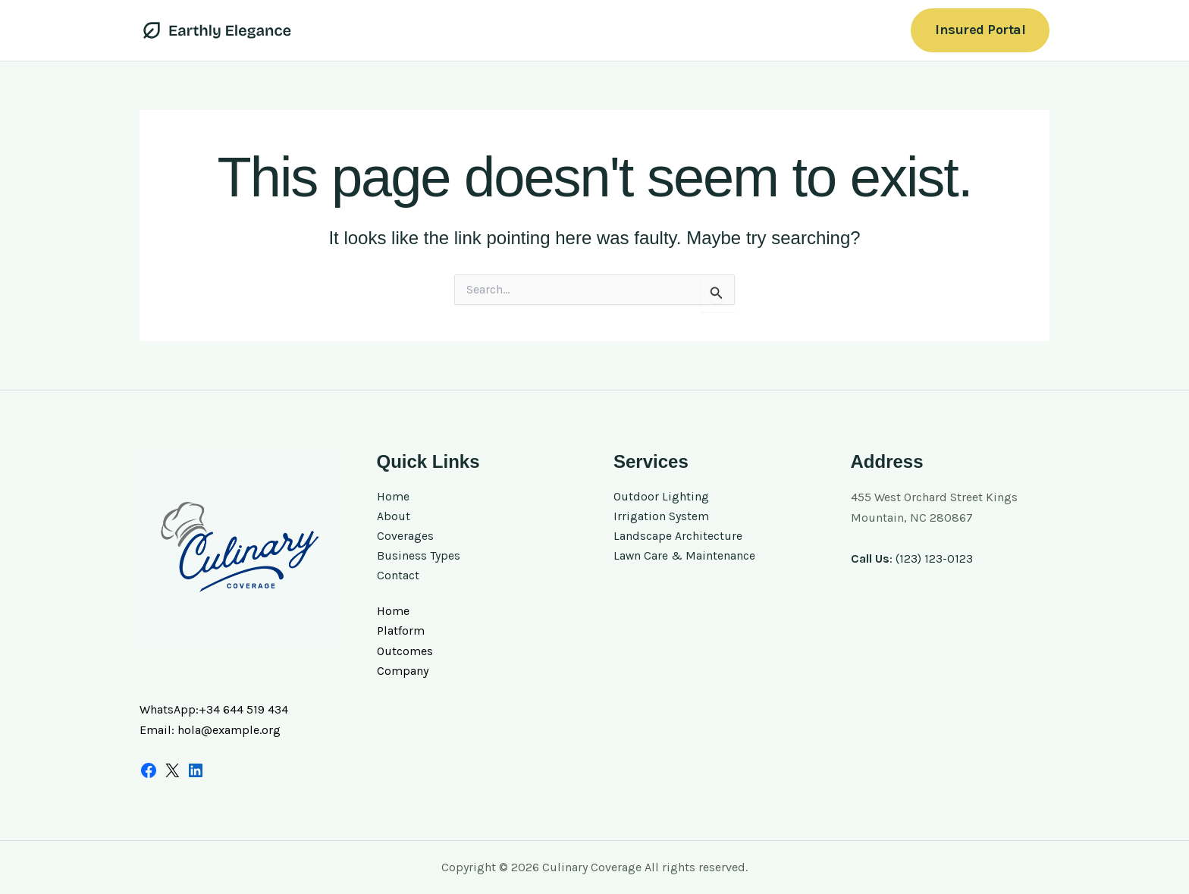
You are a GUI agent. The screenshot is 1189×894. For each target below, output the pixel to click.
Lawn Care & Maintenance (684, 558)
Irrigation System (661, 517)
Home (393, 497)
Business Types (418, 558)
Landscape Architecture (677, 537)
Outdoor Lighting (661, 497)
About (393, 517)
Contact (398, 577)
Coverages (405, 537)
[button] (980, 30)
